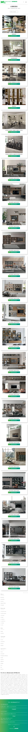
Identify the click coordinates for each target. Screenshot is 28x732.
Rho (1, 667)
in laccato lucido (3, 611)
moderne (2, 633)
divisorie (2, 643)
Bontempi (2, 597)
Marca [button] (2, 594)
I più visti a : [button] (3, 648)
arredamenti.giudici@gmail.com (10, 713)
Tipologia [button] (3, 636)
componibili (3, 641)
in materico (2, 619)
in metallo (2, 623)
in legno (2, 617)
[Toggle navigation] (24, 2)
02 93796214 (4, 711)
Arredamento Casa (14, 8)
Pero (1, 665)
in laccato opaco (3, 613)
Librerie (19, 8)
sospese (2, 645)
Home (9, 8)
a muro (2, 639)
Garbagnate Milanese (4, 655)
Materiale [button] (3, 608)
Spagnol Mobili (3, 603)
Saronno (2, 669)
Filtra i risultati (14, 12)
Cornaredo (2, 653)
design (2, 631)
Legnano (2, 659)
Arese (2, 651)
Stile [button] (2, 628)
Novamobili (2, 599)
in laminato (2, 615)
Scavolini (2, 601)
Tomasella (2, 605)
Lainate (2, 657)
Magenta (2, 661)
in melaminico (3, 621)
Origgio (2, 663)
